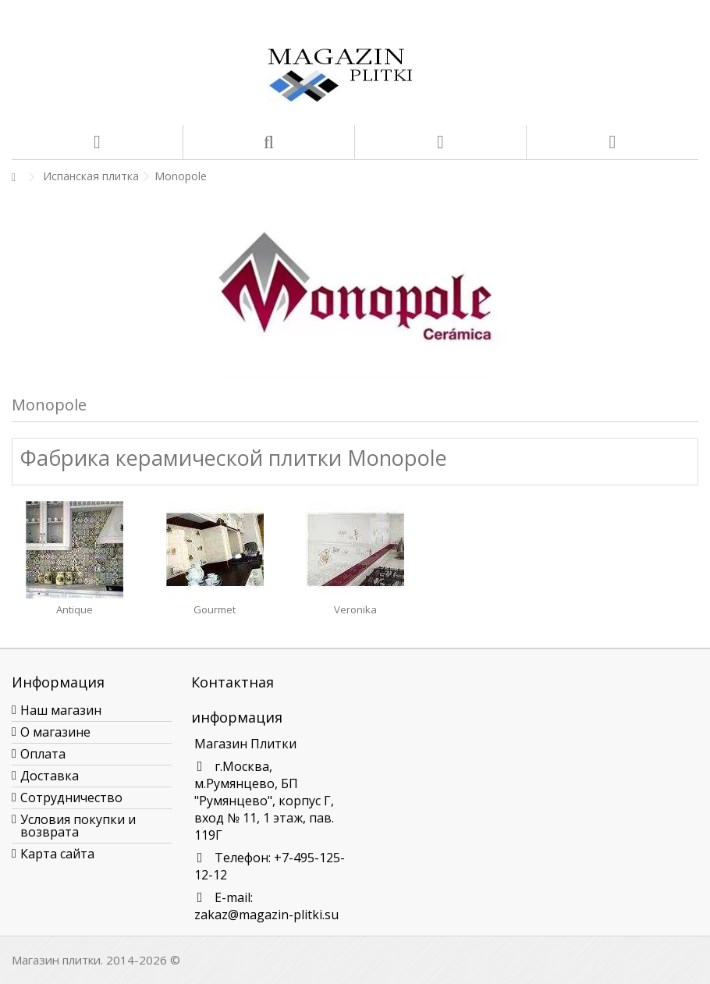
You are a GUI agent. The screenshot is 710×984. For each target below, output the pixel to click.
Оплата (43, 754)
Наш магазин (60, 710)
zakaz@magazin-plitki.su (266, 914)
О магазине (55, 732)
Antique (74, 609)
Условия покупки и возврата (78, 825)
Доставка (49, 775)
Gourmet (214, 609)
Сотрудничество (71, 797)
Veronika (355, 609)
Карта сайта (57, 853)
